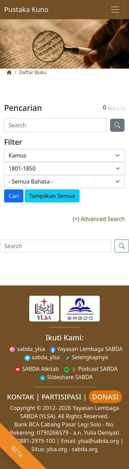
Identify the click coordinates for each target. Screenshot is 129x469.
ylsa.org (57, 449)
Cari (14, 196)
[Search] (55, 125)
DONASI (105, 396)
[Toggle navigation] (115, 9)
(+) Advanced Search (99, 219)
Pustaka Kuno (26, 9)
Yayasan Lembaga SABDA (86, 349)
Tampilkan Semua (52, 196)
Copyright (22, 408)
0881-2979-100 (36, 441)
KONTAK (20, 396)
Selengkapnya (86, 357)
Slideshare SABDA (66, 377)
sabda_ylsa (27, 349)
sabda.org (85, 449)
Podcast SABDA (91, 369)
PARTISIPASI (62, 396)
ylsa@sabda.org (98, 441)
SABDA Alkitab (37, 369)
